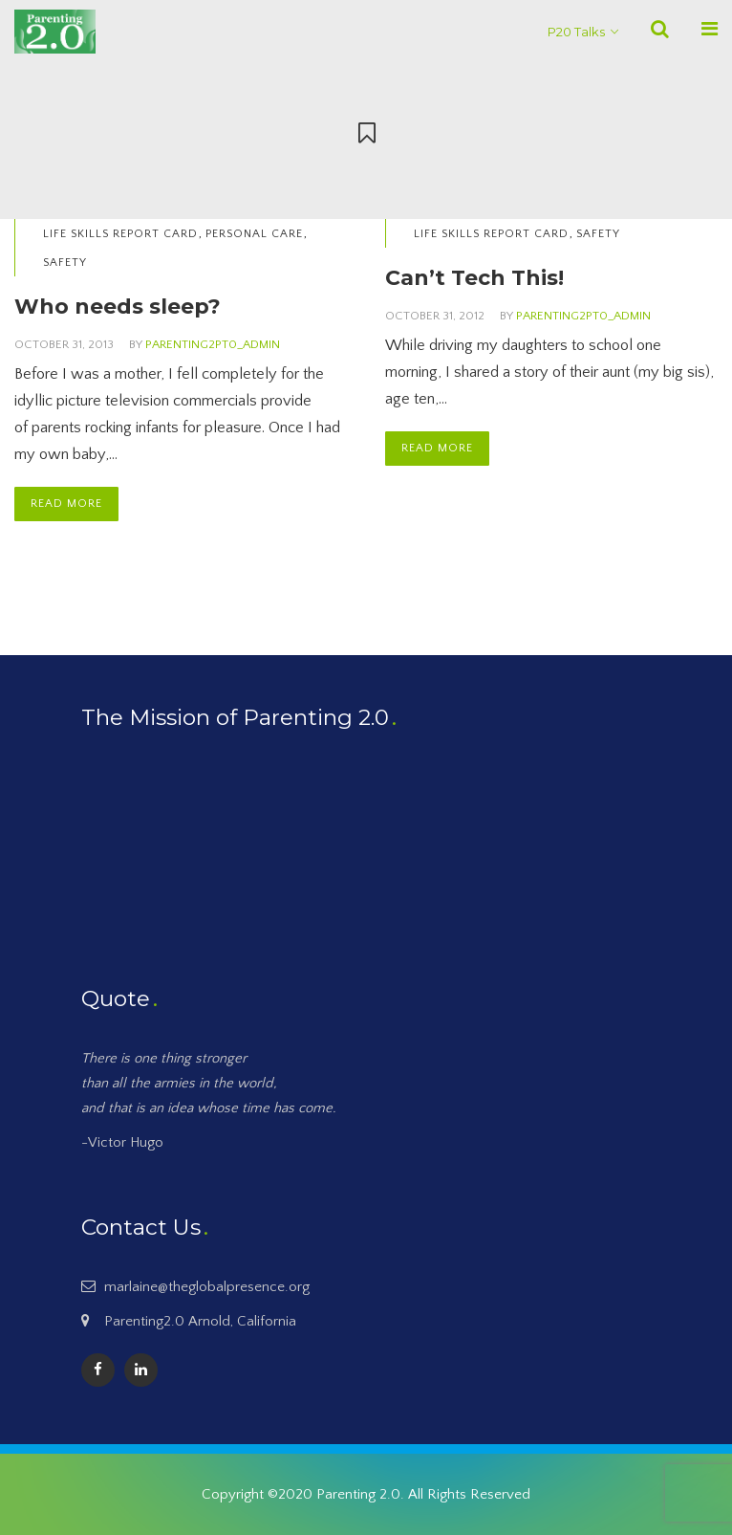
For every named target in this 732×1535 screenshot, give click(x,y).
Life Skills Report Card (120, 234)
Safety (65, 262)
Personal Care (254, 234)
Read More (66, 503)
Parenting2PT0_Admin (212, 344)
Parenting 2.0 (358, 1494)
